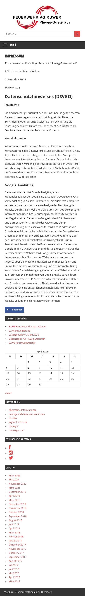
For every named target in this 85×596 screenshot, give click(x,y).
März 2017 (14, 581)
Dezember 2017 (17, 544)
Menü (13, 45)
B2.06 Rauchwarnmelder (22, 342)
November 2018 (17, 508)
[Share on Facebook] (14, 310)
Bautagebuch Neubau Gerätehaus (27, 414)
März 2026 (14, 475)
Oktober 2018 (16, 512)
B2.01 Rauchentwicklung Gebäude (27, 326)
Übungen (14, 426)
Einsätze (13, 418)
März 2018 (14, 532)
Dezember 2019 (17, 491)
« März (8, 392)
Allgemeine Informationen (23, 409)
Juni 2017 (14, 569)
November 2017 (17, 548)
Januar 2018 (15, 540)
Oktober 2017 (16, 552)
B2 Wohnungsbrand (19, 330)
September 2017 (18, 556)
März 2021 (14, 487)
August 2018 (15, 520)
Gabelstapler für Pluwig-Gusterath (27, 338)
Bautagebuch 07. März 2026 (24, 334)
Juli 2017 (13, 565)
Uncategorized (16, 430)
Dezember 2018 (17, 504)
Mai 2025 (14, 479)
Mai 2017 (14, 573)
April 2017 (14, 577)
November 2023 (17, 483)
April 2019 (14, 495)
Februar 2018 (16, 536)
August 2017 (15, 560)
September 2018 (18, 516)
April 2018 (14, 528)
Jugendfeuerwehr (18, 422)
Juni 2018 (14, 524)
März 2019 (14, 499)
